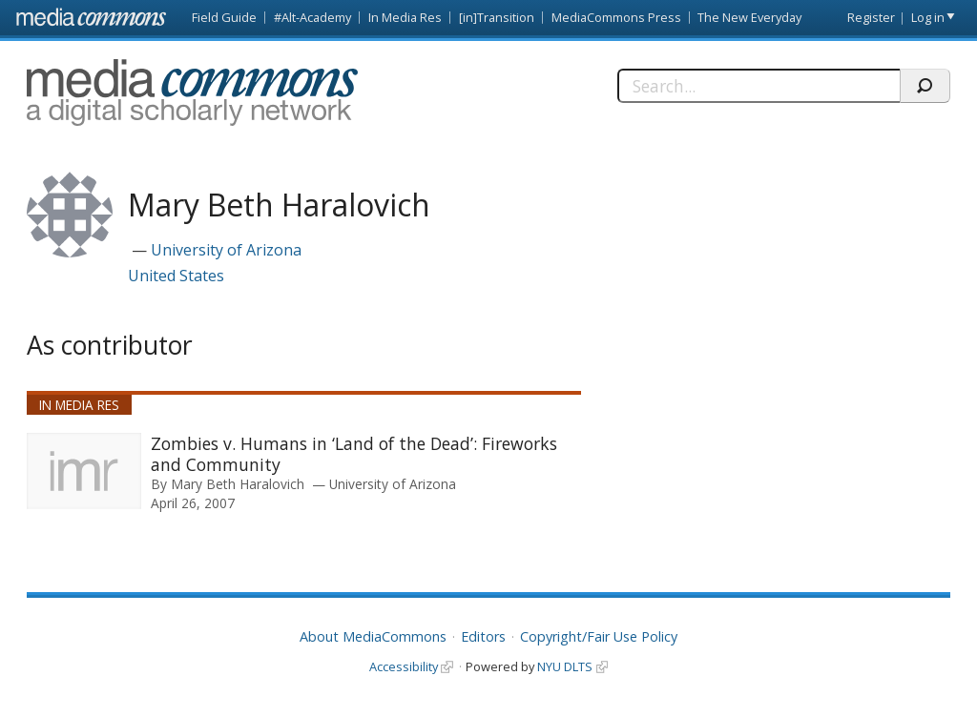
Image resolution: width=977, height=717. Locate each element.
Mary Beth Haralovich (237, 484)
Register (871, 17)
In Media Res (405, 17)
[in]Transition (496, 17)
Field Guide (224, 17)
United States (176, 275)
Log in (928, 17)
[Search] (758, 86)
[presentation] (84, 471)
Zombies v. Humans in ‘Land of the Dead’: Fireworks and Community (354, 454)
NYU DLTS (564, 666)
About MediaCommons (373, 636)
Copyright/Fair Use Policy (598, 636)
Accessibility (403, 666)
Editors (483, 636)
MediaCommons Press (616, 17)
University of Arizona (226, 249)
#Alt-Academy (312, 17)
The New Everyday (749, 17)
